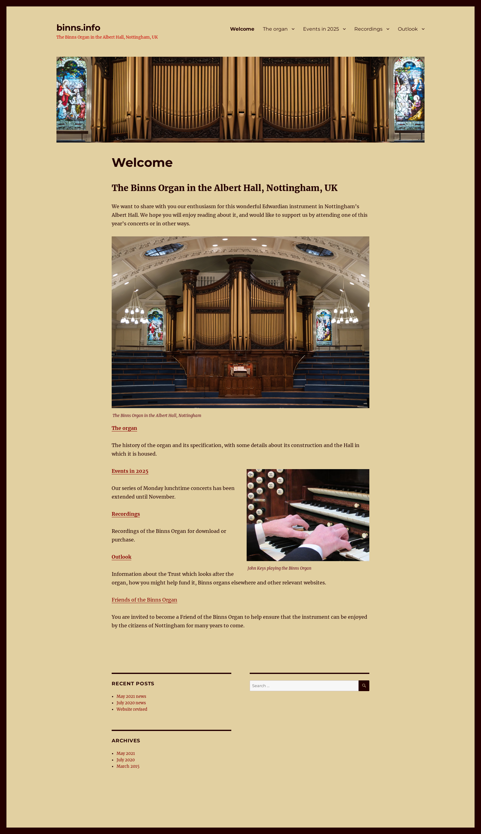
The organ (275, 29)
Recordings (368, 29)
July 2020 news (131, 703)
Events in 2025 (321, 29)
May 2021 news (131, 696)
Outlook (408, 29)
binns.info (78, 27)
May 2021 (126, 753)
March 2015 (128, 766)
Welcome (242, 29)
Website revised (132, 709)
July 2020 (126, 760)
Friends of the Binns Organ (144, 600)
